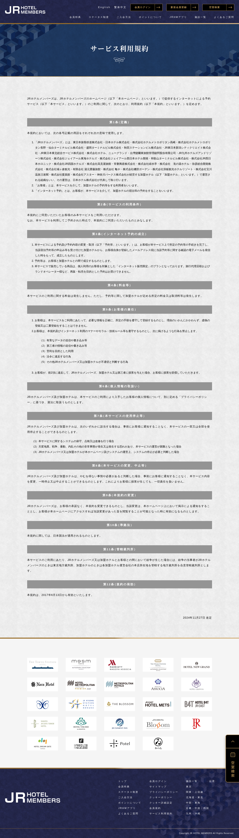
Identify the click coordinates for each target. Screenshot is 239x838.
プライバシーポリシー (163, 792)
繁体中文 (120, 7)
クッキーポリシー (161, 797)
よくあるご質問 (224, 17)
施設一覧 (200, 17)
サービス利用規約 (161, 813)
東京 (189, 786)
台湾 (212, 781)
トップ (122, 781)
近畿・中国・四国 (197, 808)
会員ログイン (158, 781)
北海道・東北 (194, 797)
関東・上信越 (194, 792)
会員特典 (75, 17)
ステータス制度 (99, 17)
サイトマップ (158, 786)
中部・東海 (193, 802)
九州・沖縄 (193, 813)
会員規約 (155, 808)
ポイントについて (150, 17)
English (104, 7)
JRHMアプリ (178, 17)
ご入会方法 (124, 17)
